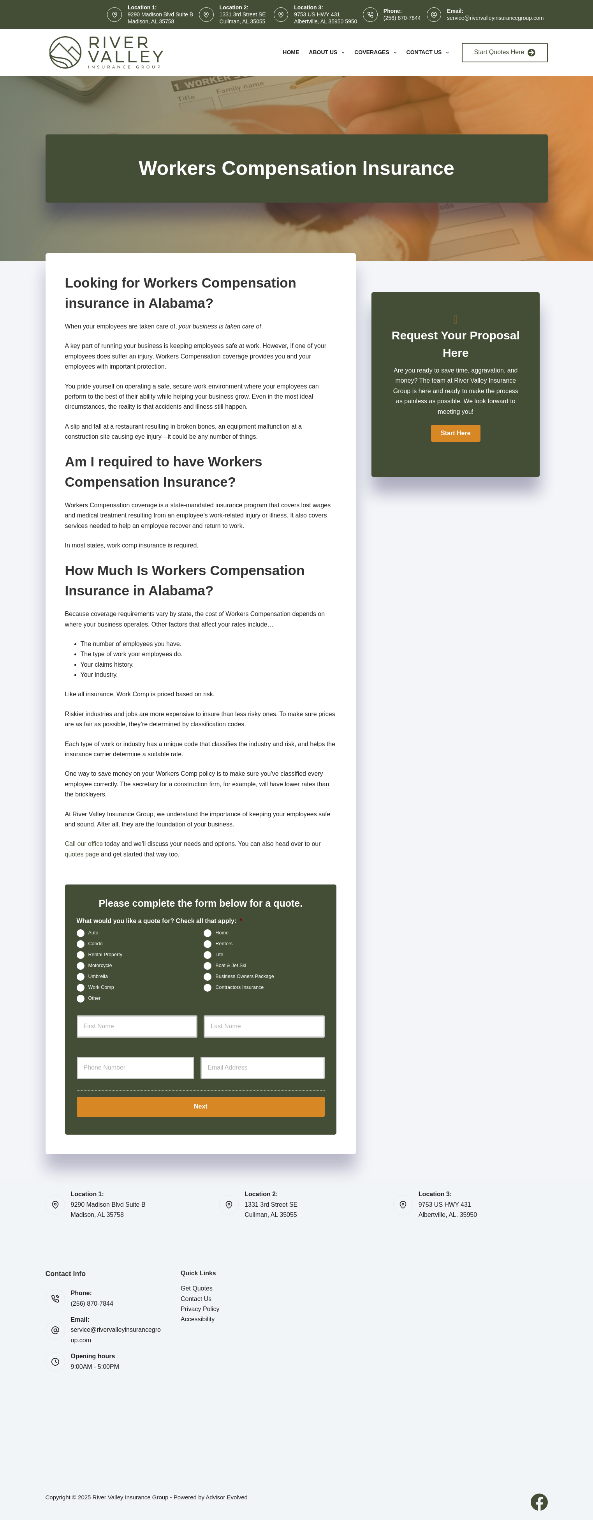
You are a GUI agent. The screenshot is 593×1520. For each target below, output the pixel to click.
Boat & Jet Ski (230, 965)
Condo (95, 943)
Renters (223, 943)
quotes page (82, 854)
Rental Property (105, 954)
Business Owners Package (244, 976)
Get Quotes (197, 1288)
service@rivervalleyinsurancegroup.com (495, 18)
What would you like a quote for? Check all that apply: (159, 921)
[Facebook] (539, 1501)
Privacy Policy (200, 1308)
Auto (93, 933)
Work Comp (101, 987)
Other (94, 998)
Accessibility (198, 1319)
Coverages (376, 52)
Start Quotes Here (504, 52)
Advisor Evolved (227, 1497)
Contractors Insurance (239, 987)
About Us (328, 52)
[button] (455, 433)
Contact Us (429, 52)
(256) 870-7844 (402, 18)
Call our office (84, 843)
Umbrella (98, 976)
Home (291, 52)
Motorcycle (100, 965)
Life (219, 954)
